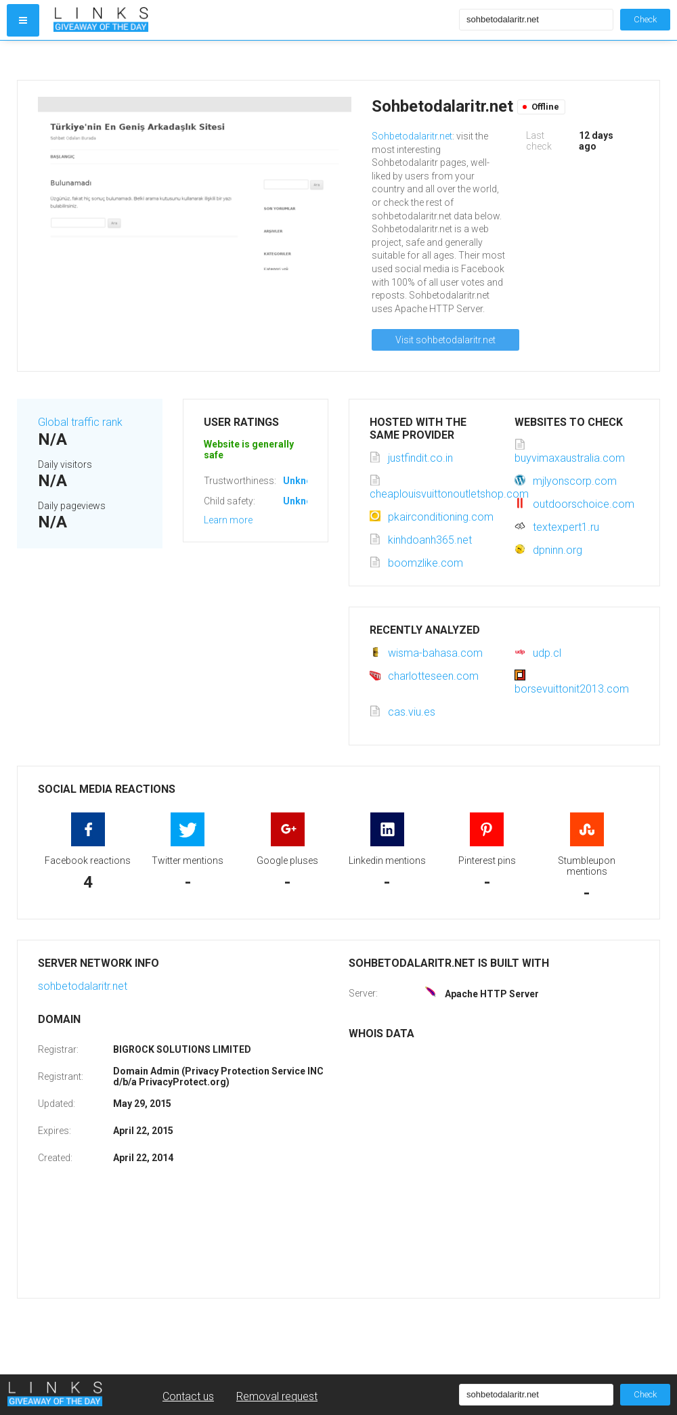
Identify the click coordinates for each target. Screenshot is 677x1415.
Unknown (303, 480)
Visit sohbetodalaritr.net (445, 339)
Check (645, 19)
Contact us (188, 1396)
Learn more (228, 520)
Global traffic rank (80, 422)
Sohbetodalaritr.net (412, 136)
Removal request (277, 1396)
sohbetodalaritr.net (82, 986)
